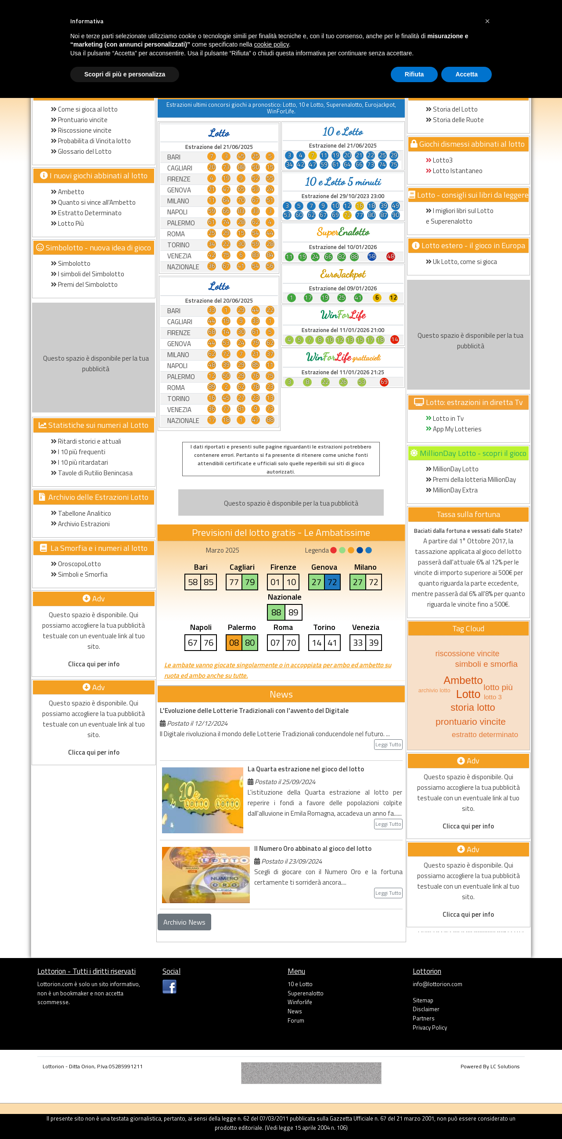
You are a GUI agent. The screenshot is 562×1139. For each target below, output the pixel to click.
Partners (424, 1018)
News (295, 1011)
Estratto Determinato (86, 213)
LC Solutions (504, 1066)
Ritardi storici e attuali (86, 441)
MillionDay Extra (452, 490)
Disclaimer (426, 1009)
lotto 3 (493, 697)
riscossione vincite (467, 653)
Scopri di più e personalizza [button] (124, 74)
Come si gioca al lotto (84, 109)
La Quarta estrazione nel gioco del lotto (306, 769)
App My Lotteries (454, 429)
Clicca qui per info (93, 664)
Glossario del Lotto (81, 151)
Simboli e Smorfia (79, 574)
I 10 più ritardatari (79, 462)
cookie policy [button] (271, 44)
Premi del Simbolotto (84, 284)
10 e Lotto (300, 984)
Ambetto (67, 192)
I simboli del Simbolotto (87, 274)
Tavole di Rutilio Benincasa (92, 473)
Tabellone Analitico (81, 513)
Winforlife (300, 1002)
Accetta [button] (466, 74)
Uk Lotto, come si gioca (461, 262)
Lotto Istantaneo (454, 171)
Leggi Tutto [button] (388, 744)
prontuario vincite (471, 721)
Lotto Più (67, 223)
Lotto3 (439, 160)
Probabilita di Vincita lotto (91, 141)
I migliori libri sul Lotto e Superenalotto (460, 216)
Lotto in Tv (445, 418)
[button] (487, 21)
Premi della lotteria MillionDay (471, 479)
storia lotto (472, 707)
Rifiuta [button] (414, 74)
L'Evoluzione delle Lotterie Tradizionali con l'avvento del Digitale (254, 710)
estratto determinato (485, 734)
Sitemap (423, 1000)
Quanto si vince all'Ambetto (93, 202)
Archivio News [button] (184, 922)
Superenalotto (306, 993)
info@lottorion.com (437, 984)
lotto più (498, 687)
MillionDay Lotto (452, 469)
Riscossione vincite (81, 130)
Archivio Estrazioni (80, 524)
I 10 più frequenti (78, 452)
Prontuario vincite (80, 120)
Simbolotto (70, 263)
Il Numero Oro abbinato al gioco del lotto (312, 848)
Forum (296, 1020)
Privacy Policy (430, 1027)
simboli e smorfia (486, 664)
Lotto (468, 694)
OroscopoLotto (76, 564)
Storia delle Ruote (455, 120)
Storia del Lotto (452, 109)
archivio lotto (434, 690)
